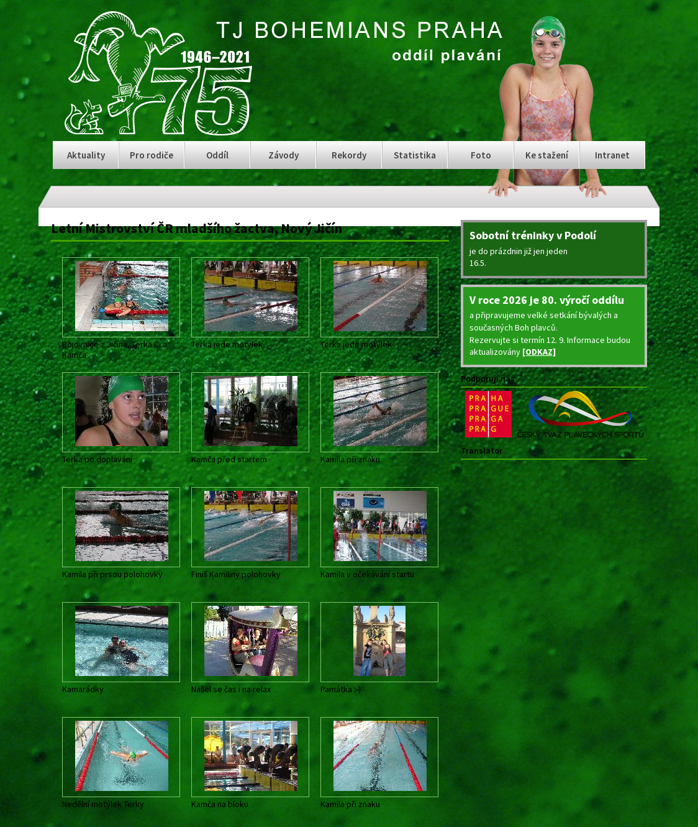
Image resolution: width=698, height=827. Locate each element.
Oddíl (217, 155)
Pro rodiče (151, 155)
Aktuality (86, 155)
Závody (283, 155)
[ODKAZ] (539, 351)
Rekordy (349, 155)
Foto (481, 155)
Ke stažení (546, 155)
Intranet (612, 155)
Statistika (415, 155)
